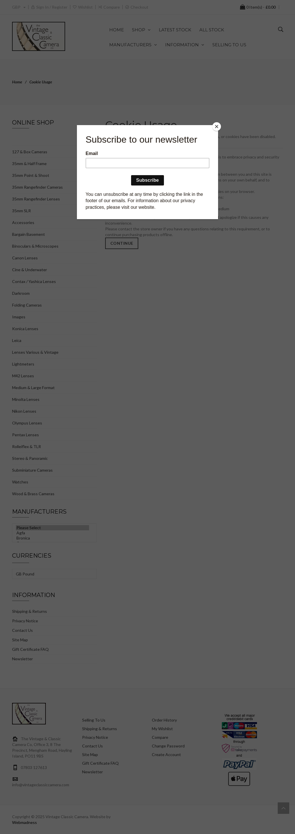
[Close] (216, 126)
